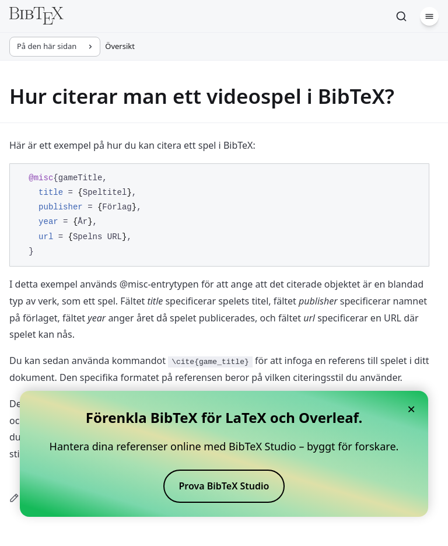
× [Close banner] (411, 408)
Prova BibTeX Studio (223, 486)
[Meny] (429, 16)
